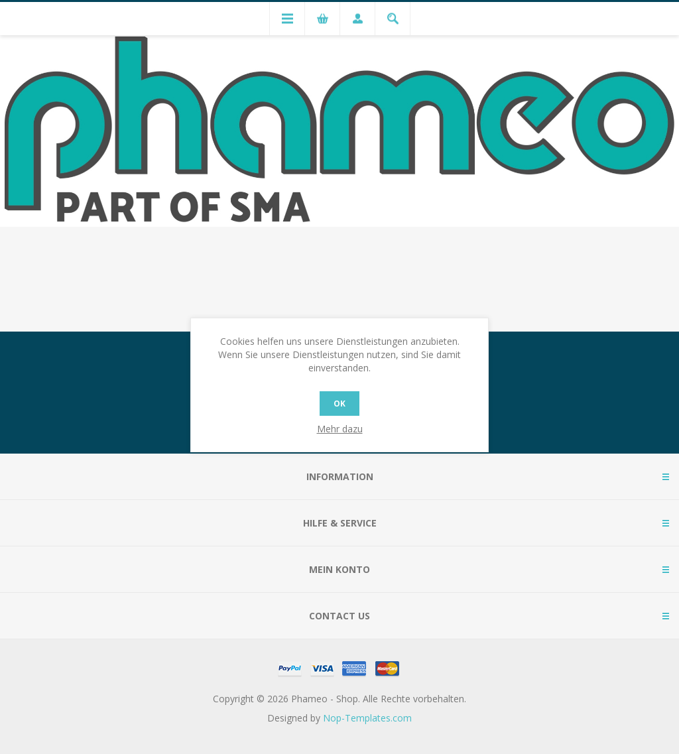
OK (339, 403)
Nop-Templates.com (367, 718)
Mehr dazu (340, 428)
